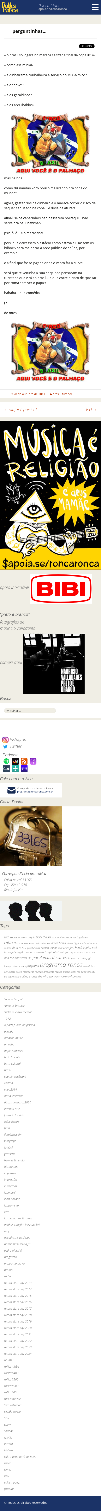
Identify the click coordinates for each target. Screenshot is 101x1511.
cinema (8, 1083)
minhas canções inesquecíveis (22, 1225)
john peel (9, 1192)
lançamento (11, 1205)
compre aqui (11, 662)
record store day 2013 (18, 1283)
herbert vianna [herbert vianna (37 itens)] (49, 948)
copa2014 (10, 1089)
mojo (7, 1231)
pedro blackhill (13, 1250)
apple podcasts (13, 1051)
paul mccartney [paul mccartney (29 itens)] (79, 958)
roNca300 (10, 1392)
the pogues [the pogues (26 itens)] (9, 976)
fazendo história (14, 1115)
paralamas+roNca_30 (17, 1244)
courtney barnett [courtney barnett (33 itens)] (25, 943)
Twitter (12, 746)
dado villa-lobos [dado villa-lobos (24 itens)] (42, 943)
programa (10, 1257)
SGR (6, 1418)
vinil (6, 1476)
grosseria (9, 1154)
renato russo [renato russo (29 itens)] (15, 971)
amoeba (9, 1044)
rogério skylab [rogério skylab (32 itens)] (62, 972)
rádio (7, 1276)
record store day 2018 (18, 1315)
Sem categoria (13, 1405)
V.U (91, 409)
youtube (9, 1489)
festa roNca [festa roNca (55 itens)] (19, 948)
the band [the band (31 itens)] (82, 971)
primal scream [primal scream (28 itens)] (19, 965)
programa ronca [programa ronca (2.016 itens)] (61, 964)
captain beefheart (15, 1076)
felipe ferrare (11, 1122)
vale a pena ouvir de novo (20, 1457)
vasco (7, 1463)
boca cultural (12, 1064)
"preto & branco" (14, 1006)
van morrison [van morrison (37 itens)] (68, 976)
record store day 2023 (18, 1347)
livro (6, 1212)
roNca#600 (11, 1386)
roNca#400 (11, 1373)
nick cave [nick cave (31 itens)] (78, 952)
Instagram (15, 739)
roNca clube (11, 1366)
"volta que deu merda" (18, 1012)
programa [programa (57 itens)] (32, 966)
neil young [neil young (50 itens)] (66, 952)
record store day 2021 (18, 1334)
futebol (67, 394)
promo (8, 1270)
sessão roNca (12, 1412)
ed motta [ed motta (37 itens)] (87, 943)
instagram (10, 1186)
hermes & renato (14, 1160)
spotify (8, 1437)
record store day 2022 (18, 1341)
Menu (95, 7)
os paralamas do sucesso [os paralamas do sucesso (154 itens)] (49, 957)
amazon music (13, 1038)
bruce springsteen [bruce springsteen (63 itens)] (76, 937)
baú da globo (12, 1057)
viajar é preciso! (20, 409)
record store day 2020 (18, 1328)
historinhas (11, 1167)
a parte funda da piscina (19, 1025)
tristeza (8, 1450)
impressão (10, 1180)
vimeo (7, 1470)
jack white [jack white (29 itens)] (63, 947)
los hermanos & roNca (18, 1218)
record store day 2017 (18, 1308)
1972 (7, 1018)
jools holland (12, 1199)
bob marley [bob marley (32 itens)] (58, 937)
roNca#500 (11, 1379)
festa (7, 1128)
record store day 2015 (18, 1296)
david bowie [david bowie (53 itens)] (58, 943)
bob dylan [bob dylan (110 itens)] (43, 937)
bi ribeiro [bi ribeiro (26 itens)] (22, 937)
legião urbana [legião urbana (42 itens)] (25, 952)
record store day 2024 (18, 1354)
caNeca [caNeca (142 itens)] (10, 942)
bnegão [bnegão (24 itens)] (31, 937)
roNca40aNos (12, 1399)
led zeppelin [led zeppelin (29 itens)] (10, 952)
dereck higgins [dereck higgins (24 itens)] (74, 943)
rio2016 (9, 1360)
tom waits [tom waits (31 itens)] (54, 976)
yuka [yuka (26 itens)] (78, 976)
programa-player (14, 1263)
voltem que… (12, 1482)
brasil (56, 394)
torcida (8, 1444)
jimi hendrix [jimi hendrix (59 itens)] (77, 947)
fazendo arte (12, 1109)
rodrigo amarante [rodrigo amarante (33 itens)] (44, 972)
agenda (8, 1031)
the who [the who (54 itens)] (43, 976)
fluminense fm (13, 1134)
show (7, 1424)
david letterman (13, 1096)
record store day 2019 (18, 1321)
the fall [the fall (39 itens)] (91, 972)
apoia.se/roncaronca (52, 9)
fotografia (10, 1141)
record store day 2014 (18, 1289)
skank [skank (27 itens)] (73, 971)
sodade (8, 1431)
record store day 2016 (18, 1302)
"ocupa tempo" (13, 999)
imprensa (10, 1173)
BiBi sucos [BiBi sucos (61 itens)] (10, 937)
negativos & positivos (17, 1238)
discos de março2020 (17, 1102)
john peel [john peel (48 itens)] (91, 948)
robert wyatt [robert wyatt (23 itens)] (28, 971)
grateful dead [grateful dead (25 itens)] (33, 947)
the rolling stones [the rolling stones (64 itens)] (26, 976)
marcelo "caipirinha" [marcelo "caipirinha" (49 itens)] (46, 952)
